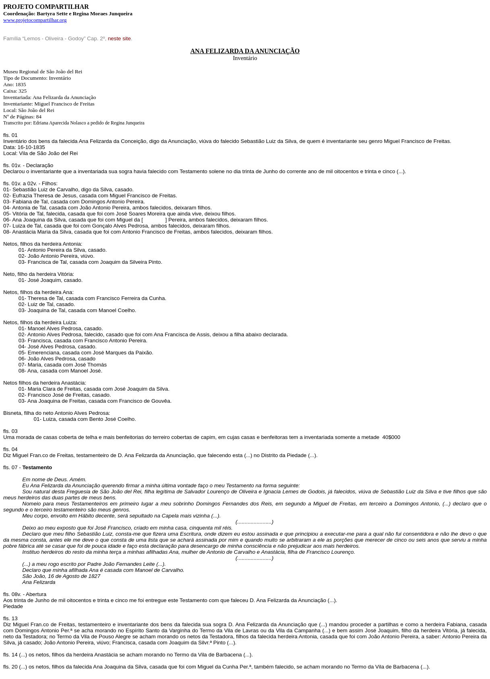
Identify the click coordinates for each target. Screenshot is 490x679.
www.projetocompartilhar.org (34, 20)
